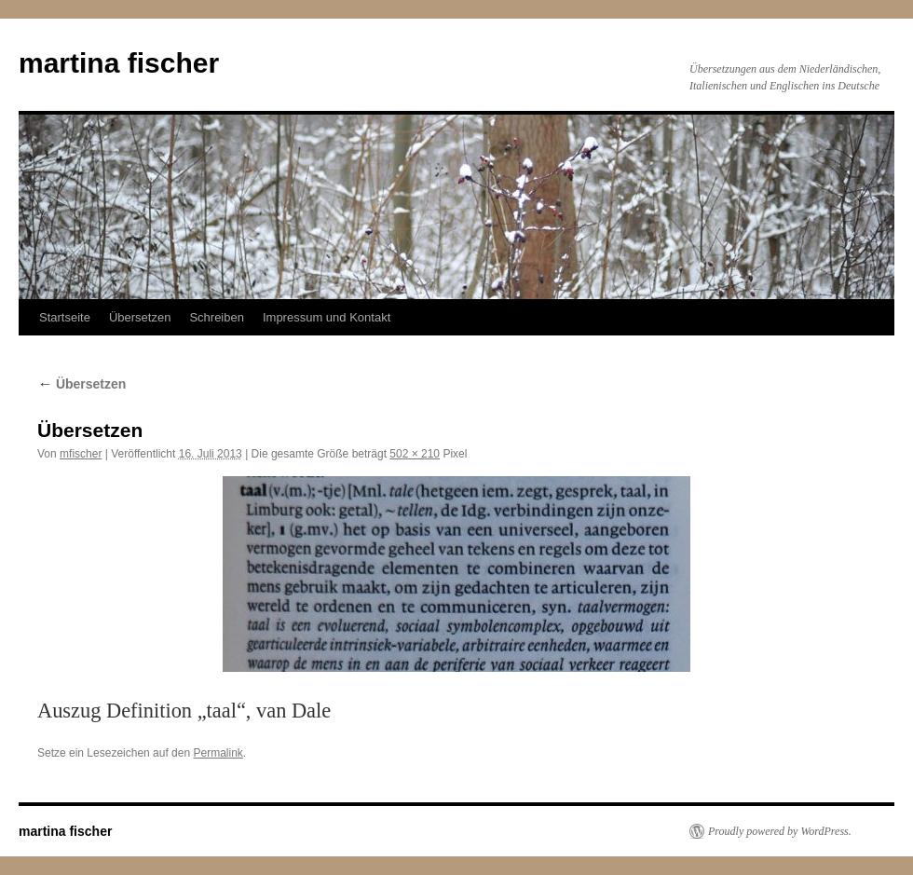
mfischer (81, 453)
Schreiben (216, 317)
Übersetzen (139, 317)
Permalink (217, 752)
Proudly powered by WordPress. (780, 831)
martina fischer (119, 63)
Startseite (64, 317)
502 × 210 (414, 453)
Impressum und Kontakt (326, 317)
